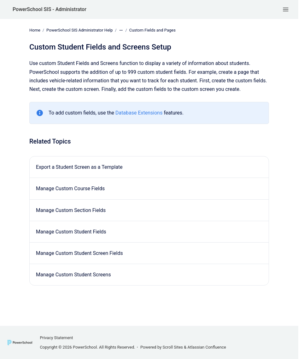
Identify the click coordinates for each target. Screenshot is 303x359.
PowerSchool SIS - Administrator (49, 9)
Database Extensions (139, 113)
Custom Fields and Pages (152, 30)
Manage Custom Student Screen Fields (79, 253)
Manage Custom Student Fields (71, 232)
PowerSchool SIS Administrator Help (79, 30)
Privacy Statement (56, 337)
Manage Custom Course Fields (70, 188)
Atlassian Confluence (207, 347)
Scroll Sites (173, 347)
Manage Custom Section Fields (71, 210)
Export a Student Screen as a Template (79, 167)
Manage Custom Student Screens (73, 275)
